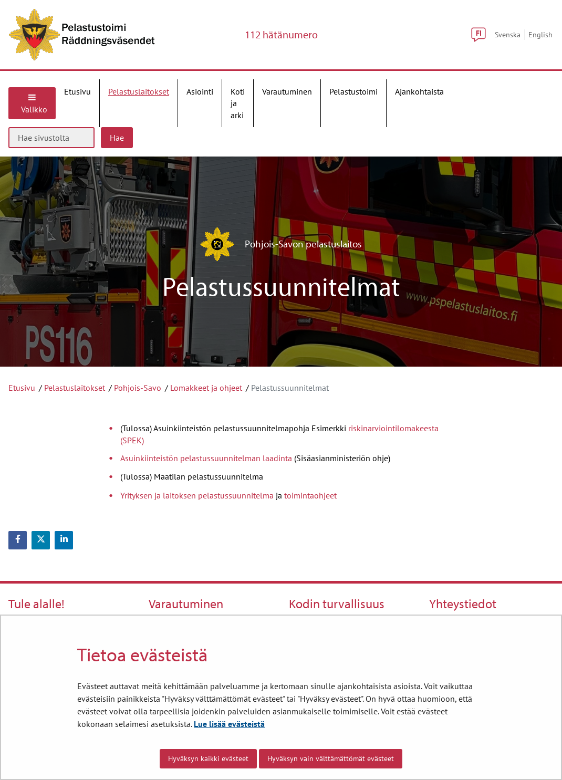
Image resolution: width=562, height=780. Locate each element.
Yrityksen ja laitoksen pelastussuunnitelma (197, 495)
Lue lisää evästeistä (229, 724)
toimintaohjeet (310, 495)
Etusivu (21, 387)
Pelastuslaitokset (74, 387)
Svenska (508, 34)
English (540, 34)
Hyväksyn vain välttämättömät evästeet (330, 758)
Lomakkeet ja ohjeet (206, 387)
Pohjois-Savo (137, 387)
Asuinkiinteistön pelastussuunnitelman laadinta (207, 458)
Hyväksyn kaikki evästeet (208, 758)
